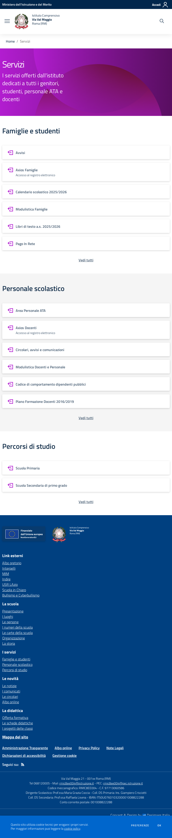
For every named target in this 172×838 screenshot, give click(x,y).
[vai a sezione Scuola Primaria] (86, 468)
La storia (8, 643)
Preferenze (140, 825)
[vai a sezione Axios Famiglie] (86, 172)
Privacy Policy (89, 748)
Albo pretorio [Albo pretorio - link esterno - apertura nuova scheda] (11, 563)
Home (10, 41)
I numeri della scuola (17, 627)
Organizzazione (13, 638)
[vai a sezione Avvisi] (86, 152)
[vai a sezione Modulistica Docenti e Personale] (86, 366)
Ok (159, 825)
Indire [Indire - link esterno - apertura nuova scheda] (6, 579)
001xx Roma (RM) (99, 778)
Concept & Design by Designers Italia (140, 815)
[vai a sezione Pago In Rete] (86, 243)
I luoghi (7, 616)
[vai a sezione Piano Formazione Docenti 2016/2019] (86, 401)
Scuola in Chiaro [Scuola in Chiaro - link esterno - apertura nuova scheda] (14, 590)
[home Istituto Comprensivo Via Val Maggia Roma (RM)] (37, 21)
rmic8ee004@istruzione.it (76, 783)
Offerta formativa (15, 717)
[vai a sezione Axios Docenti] (86, 330)
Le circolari (10, 696)
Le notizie (9, 685)
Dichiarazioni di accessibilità (24, 755)
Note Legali (115, 748)
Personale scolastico (17, 664)
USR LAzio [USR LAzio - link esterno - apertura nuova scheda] (10, 584)
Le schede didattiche (17, 723)
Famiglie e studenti (16, 659)
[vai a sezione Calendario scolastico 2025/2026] (86, 191)
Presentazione (13, 611)
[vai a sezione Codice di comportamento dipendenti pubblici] (86, 384)
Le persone (10, 622)
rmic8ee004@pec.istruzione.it (123, 783)
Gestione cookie (64, 755)
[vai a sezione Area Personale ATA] (86, 310)
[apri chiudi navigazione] (7, 21)
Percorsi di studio (14, 670)
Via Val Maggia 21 (72, 778)
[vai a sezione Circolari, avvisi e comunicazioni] (86, 349)
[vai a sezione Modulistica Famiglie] (86, 209)
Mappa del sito (15, 737)
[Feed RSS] (23, 764)
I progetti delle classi (17, 728)
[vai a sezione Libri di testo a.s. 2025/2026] (86, 226)
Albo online (10, 702)
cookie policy (72, 828)
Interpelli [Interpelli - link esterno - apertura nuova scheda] (8, 568)
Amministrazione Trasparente (25, 748)
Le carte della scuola (17, 632)
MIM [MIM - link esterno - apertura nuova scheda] (5, 573)
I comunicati (11, 691)
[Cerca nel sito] (161, 21)
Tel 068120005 (39, 783)
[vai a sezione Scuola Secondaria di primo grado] (86, 485)
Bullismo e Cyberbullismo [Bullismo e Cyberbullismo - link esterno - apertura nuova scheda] (20, 595)
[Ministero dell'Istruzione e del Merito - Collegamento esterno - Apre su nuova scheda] (27, 4)
